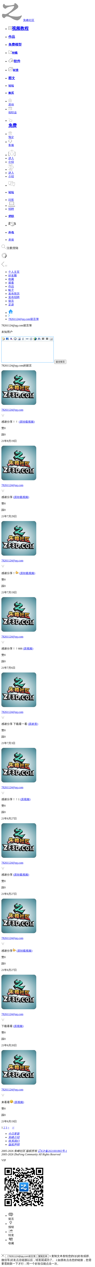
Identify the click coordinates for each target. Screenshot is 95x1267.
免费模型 (15, 44)
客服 (11, 145)
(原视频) (28, 648)
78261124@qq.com (12, 409)
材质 (13, 70)
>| (13, 1127)
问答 (11, 199)
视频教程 (18, 28)
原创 (11, 103)
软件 (14, 61)
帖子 (11, 290)
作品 (11, 37)
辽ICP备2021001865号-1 (52, 1150)
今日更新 (14, 1133)
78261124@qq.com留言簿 (23, 319)
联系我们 (14, 1140)
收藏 (11, 279)
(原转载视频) (27, 421)
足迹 (11, 304)
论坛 (11, 85)
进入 (11, 158)
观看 (11, 282)
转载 (13, 52)
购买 (11, 92)
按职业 (12, 111)
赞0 (3, 428)
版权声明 (14, 1144)
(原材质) (33, 723)
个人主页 (14, 271)
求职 (11, 216)
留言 (11, 300)
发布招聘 (14, 297)
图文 (11, 78)
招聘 (11, 208)
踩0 (3, 434)
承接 (11, 239)
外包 (11, 232)
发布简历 (14, 293)
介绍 (11, 161)
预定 (11, 135)
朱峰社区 (28, 20)
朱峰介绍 (14, 1137)
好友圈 (12, 275)
